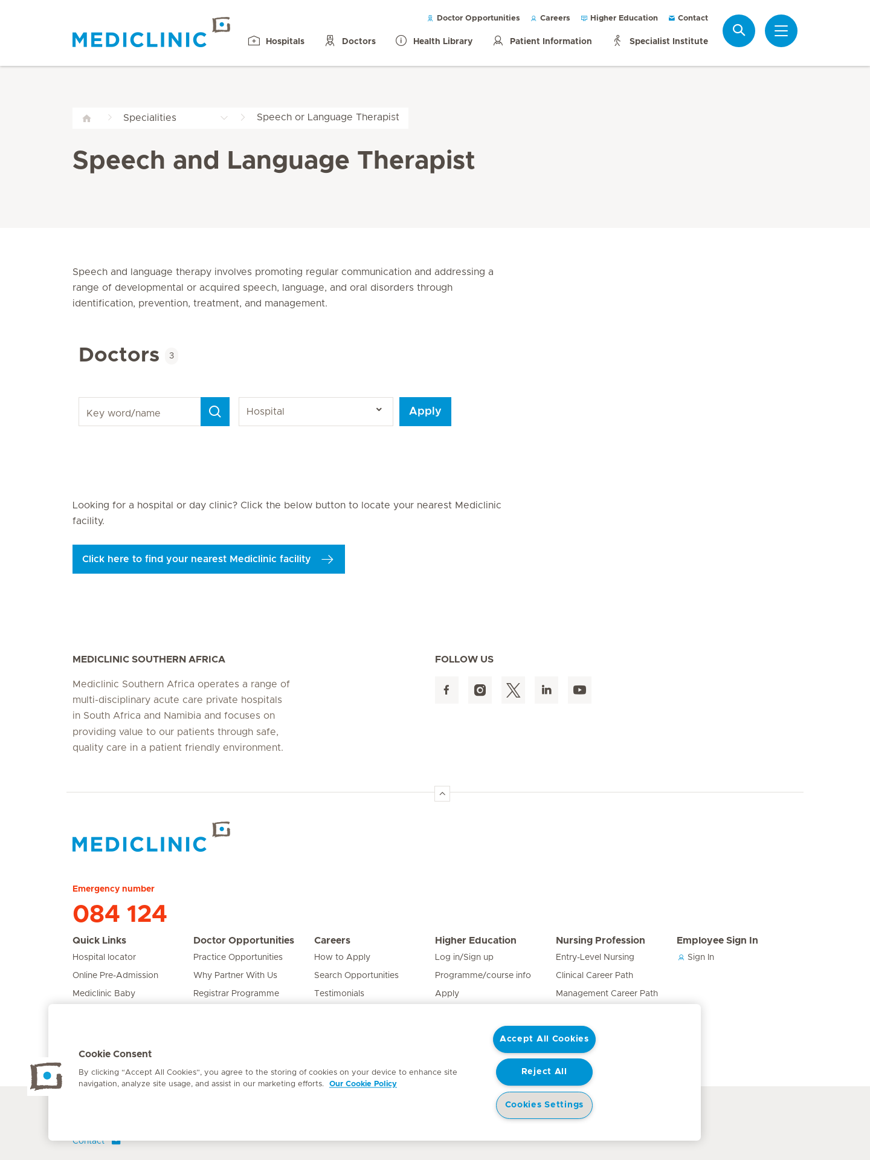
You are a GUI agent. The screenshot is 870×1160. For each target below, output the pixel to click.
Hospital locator (104, 957)
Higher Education (619, 18)
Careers (550, 18)
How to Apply (342, 957)
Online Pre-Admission (115, 975)
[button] (46, 1076)
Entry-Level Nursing (595, 957)
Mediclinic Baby (103, 994)
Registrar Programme (236, 994)
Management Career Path (607, 994)
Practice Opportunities (238, 957)
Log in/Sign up (464, 957)
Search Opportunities (356, 975)
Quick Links (99, 940)
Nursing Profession (600, 940)
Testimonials (339, 994)
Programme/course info (483, 975)
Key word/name (81, 397)
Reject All (544, 1072)
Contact (688, 18)
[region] (374, 1072)
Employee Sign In (717, 940)
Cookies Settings (544, 1105)
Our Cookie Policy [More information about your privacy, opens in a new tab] (363, 1084)
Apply (425, 411)
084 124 (119, 914)
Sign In (695, 957)
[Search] (215, 411)
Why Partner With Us (235, 975)
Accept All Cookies (544, 1039)
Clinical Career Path (594, 975)
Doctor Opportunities (473, 18)
